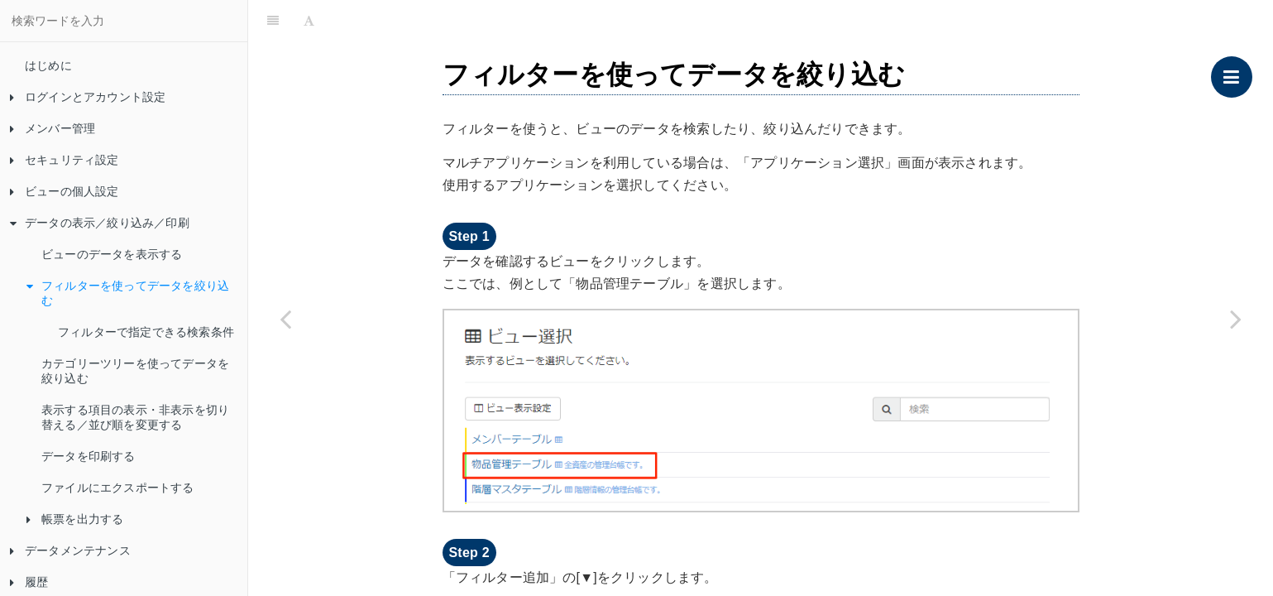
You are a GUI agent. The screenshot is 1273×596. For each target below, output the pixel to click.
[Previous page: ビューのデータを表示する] (285, 318)
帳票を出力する (74, 519)
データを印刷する (88, 456)
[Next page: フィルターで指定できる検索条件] (1236, 318)
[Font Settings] (309, 20)
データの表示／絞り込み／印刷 (99, 222)
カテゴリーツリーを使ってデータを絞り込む (135, 371)
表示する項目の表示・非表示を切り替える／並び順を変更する (135, 417)
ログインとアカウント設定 (87, 96)
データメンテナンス (70, 550)
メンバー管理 (52, 128)
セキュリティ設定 (64, 159)
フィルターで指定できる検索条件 (146, 332)
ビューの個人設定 (64, 191)
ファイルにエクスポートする (117, 487)
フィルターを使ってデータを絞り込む (127, 293)
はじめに (48, 65)
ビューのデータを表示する (111, 254)
